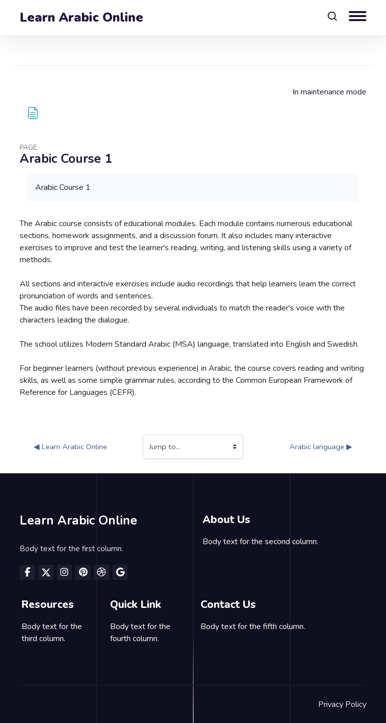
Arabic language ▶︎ (321, 447)
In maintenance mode (329, 91)
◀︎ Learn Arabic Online (70, 447)
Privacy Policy (342, 704)
